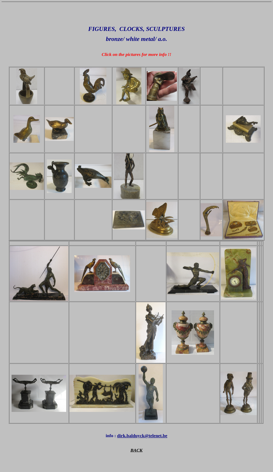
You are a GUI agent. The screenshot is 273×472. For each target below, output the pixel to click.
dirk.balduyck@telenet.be (142, 435)
